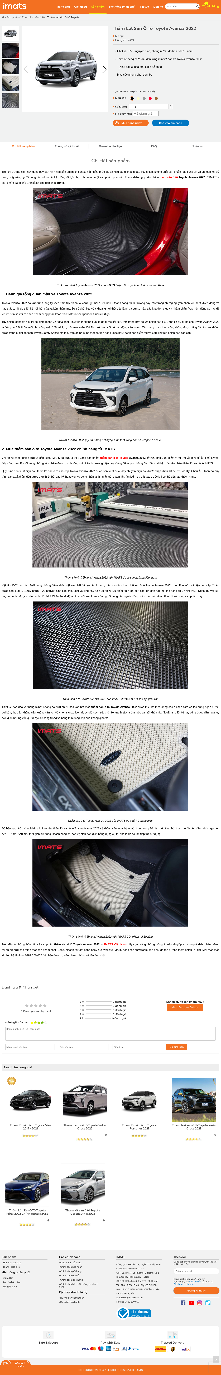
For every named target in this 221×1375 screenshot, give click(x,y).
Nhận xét (198, 146)
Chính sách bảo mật (184, 1284)
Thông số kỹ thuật (67, 146)
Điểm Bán (7, 1278)
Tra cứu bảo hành (11, 1282)
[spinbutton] (148, 107)
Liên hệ (158, 6)
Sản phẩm (98, 6)
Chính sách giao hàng (71, 1280)
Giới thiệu (80, 6)
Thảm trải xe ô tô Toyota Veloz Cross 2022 (85, 1127)
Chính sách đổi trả (69, 1275)
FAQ (154, 146)
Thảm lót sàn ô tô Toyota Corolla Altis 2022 (82, 1212)
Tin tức (144, 6)
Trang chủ (63, 6)
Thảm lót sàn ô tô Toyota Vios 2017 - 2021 (30, 1127)
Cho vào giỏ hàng (170, 123)
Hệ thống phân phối (122, 6)
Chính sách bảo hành (70, 1267)
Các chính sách (69, 1257)
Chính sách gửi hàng (70, 1271)
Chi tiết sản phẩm (23, 146)
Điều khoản (195, 1281)
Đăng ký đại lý (9, 1286)
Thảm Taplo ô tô (11, 1267)
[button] (104, 69)
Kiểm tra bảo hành (69, 1302)
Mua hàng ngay (131, 123)
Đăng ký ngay (196, 1290)
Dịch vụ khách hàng (73, 1292)
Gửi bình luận (177, 1046)
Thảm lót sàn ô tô (33, 17)
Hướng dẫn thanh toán (71, 1297)
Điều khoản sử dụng (70, 1262)
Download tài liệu (110, 146)
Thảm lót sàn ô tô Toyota (63, 17)
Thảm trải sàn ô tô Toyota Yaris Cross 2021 (193, 1127)
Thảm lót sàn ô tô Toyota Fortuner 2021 (139, 1127)
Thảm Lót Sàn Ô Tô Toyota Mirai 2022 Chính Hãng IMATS (27, 1212)
